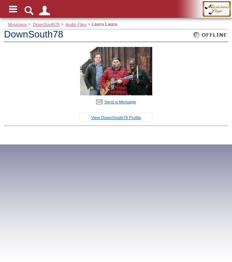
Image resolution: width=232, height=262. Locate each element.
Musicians (17, 24)
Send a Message (120, 101)
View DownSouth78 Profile (116, 117)
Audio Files (76, 24)
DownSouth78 (46, 24)
